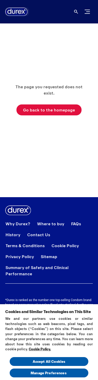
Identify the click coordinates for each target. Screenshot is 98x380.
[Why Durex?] (18, 223)
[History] (13, 234)
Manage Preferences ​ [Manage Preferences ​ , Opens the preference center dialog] (49, 373)
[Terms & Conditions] (25, 245)
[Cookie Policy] (65, 245)
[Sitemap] (49, 256)
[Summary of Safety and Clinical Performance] (49, 270)
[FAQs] (76, 223)
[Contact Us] (38, 234)
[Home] (14, 12)
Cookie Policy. (40, 349)
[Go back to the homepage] (49, 109)
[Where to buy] (51, 223)
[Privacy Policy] (19, 256)
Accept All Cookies (49, 361)
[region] (49, 342)
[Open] (76, 11)
